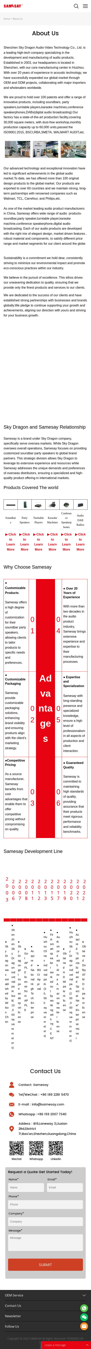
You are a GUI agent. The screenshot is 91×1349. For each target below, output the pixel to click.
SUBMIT (45, 1264)
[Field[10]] (65, 1187)
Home (7, 18)
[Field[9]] (45, 1221)
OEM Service (14, 1295)
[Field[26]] (45, 1204)
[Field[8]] (26, 1187)
